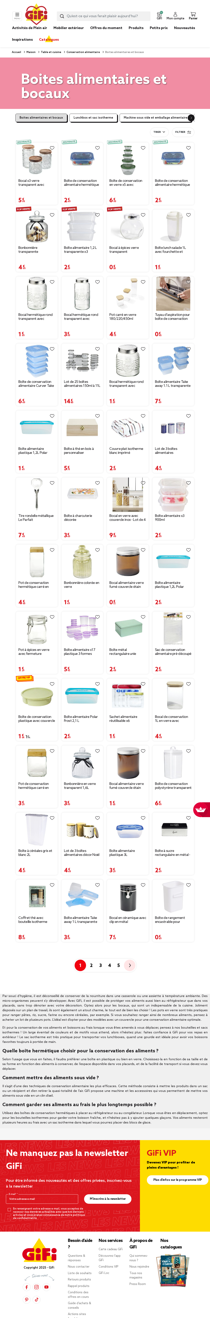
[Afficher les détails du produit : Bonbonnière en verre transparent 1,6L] (82, 763)
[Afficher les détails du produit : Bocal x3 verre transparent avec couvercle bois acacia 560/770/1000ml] (37, 160)
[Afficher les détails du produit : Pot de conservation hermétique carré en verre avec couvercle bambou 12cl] (37, 763)
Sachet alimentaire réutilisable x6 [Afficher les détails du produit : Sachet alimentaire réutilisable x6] (123, 719)
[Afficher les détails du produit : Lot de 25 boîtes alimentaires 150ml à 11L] (82, 361)
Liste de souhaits (80, 1273)
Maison (31, 52)
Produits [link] (136, 28)
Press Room (137, 1284)
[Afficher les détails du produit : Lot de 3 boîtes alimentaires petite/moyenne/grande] (173, 428)
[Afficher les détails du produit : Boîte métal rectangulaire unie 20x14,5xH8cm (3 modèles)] (128, 629)
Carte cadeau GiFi (111, 1249)
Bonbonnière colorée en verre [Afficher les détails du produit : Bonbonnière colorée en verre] (81, 585)
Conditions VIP (108, 1267)
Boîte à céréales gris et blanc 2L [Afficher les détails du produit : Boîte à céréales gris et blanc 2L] (35, 853)
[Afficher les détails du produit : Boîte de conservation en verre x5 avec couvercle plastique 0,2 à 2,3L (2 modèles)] (128, 160)
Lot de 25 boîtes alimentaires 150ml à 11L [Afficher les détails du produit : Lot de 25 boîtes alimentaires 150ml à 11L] (82, 384)
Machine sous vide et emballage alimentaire (155, 118)
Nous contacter (78, 1267)
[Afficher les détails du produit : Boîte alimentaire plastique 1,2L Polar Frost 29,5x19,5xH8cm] (173, 562)
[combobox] (103, 16)
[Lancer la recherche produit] (62, 16)
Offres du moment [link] (106, 28)
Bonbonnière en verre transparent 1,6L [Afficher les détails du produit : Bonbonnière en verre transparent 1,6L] (80, 786)
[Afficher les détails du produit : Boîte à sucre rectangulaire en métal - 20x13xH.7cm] (173, 830)
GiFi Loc (104, 1273)
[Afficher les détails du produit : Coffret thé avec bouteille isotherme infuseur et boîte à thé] (37, 897)
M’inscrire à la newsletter (108, 1199)
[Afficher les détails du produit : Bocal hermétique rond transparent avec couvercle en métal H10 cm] (128, 361)
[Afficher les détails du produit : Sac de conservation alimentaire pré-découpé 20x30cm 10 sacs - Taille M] (173, 629)
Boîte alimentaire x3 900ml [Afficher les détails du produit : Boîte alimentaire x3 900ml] (170, 518)
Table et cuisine (50, 52)
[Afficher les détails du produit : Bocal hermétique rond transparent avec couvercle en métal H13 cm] (37, 294)
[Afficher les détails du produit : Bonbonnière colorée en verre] (82, 562)
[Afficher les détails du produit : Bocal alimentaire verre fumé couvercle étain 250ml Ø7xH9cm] (128, 763)
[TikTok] (36, 1299)
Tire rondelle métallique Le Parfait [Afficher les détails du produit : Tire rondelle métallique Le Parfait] (35, 518)
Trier (157, 132)
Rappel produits (78, 1286)
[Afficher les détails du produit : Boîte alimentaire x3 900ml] (173, 495)
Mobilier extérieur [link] (68, 28)
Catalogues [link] (49, 40)
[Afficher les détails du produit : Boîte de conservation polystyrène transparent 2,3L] (173, 763)
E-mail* (13, 1194)
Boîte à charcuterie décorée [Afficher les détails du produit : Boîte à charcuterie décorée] (78, 518)
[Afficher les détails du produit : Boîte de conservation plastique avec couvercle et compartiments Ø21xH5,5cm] (37, 696)
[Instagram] (36, 1287)
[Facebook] (27, 1287)
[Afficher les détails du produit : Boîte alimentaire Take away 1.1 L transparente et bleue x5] (173, 361)
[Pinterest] (27, 1299)
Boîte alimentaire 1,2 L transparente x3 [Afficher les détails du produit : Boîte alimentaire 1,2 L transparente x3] (80, 250)
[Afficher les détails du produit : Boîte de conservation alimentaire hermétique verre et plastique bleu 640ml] (82, 160)
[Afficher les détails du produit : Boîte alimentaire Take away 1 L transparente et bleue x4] (82, 897)
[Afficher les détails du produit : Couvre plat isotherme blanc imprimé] (128, 428)
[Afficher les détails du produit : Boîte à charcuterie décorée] (82, 495)
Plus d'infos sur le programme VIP (177, 1180)
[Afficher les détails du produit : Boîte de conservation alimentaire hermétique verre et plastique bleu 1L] (173, 160)
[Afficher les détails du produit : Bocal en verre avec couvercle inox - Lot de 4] (128, 495)
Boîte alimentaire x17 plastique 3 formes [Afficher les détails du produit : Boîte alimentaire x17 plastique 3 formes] (79, 652)
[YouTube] (46, 1287)
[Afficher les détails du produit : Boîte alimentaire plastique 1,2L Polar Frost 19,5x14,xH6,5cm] (37, 428)
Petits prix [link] (159, 28)
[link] (136, 34)
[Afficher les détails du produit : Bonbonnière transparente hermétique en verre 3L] (37, 227)
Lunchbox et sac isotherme (93, 118)
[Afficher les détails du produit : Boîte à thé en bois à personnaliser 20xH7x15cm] (82, 428)
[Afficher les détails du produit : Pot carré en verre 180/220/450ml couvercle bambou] (128, 294)
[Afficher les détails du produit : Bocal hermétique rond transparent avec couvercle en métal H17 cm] (82, 294)
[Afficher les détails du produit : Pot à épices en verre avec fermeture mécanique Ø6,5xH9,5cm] (37, 629)
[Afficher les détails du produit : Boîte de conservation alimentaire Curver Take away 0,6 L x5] (37, 361)
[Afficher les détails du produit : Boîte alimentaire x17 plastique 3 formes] (82, 629)
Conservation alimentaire (83, 52)
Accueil (16, 52)
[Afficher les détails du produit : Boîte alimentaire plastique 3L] (128, 830)
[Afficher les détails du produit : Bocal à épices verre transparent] (128, 227)
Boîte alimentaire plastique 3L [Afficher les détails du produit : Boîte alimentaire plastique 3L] (122, 853)
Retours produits (79, 1279)
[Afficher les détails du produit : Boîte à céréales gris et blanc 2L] (37, 830)
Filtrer (183, 132)
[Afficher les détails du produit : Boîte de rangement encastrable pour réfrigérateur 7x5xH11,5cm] (173, 897)
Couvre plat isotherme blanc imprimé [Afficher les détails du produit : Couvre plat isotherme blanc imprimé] (126, 451)
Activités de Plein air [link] (29, 28)
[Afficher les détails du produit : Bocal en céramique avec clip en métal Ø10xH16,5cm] (128, 897)
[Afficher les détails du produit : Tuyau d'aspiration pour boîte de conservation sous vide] (173, 294)
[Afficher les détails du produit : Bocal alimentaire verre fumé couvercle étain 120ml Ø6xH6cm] (128, 562)
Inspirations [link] (22, 40)
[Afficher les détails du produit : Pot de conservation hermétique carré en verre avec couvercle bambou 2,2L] (37, 562)
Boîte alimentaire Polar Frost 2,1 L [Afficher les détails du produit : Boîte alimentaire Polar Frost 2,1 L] (81, 719)
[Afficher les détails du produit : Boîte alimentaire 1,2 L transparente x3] (82, 227)
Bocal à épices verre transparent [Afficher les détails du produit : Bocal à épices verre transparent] (124, 250)
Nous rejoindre (139, 1267)
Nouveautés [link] (184, 28)
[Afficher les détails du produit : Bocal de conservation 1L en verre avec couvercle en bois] (173, 696)
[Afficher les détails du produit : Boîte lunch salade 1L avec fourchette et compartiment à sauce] (173, 227)
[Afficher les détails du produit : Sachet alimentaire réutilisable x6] (128, 696)
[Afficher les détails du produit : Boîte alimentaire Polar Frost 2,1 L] (82, 696)
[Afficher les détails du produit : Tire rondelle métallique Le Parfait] (37, 495)
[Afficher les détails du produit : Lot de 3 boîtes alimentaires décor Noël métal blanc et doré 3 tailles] (82, 830)
